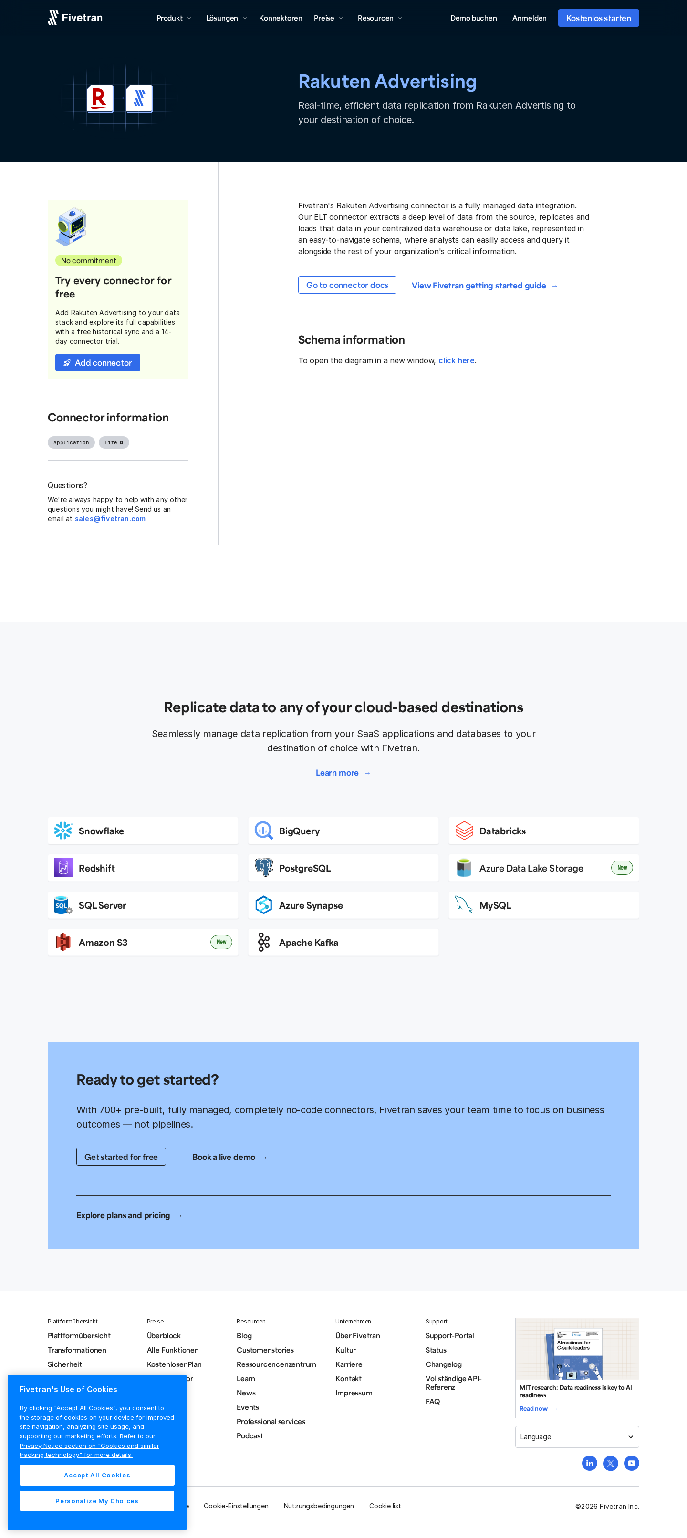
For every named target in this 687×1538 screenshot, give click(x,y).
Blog (244, 1335)
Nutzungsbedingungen (319, 1506)
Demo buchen (473, 17)
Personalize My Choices (96, 1501)
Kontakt (348, 1378)
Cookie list (385, 1506)
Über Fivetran (357, 1335)
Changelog (444, 1364)
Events (248, 1407)
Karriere (348, 1364)
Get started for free (121, 1156)
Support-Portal (450, 1335)
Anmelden (529, 17)
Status (436, 1349)
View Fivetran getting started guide (479, 285)
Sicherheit (65, 1364)
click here (456, 360)
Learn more (337, 772)
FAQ (433, 1401)
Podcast (250, 1435)
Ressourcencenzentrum (276, 1364)
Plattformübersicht (79, 1335)
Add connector (103, 362)
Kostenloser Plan (174, 1364)
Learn (246, 1378)
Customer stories (265, 1349)
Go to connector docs (347, 284)
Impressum (353, 1392)
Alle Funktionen (173, 1349)
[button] (174, 18)
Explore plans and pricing (123, 1215)
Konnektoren (280, 17)
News (246, 1392)
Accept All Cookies (97, 1475)
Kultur (345, 1349)
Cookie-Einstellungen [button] (236, 1506)
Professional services (271, 1421)
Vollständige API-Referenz (454, 1382)
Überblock (164, 1335)
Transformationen (77, 1349)
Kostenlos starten (598, 17)
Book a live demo (223, 1156)
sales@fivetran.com (110, 518)
